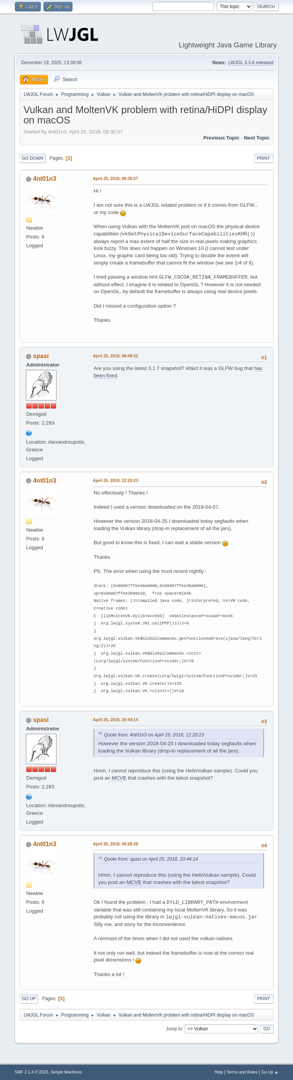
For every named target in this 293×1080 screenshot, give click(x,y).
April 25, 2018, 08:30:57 (115, 178)
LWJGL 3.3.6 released (251, 62)
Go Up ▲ (270, 1072)
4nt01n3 (44, 178)
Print (263, 158)
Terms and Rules (242, 1072)
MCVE (119, 778)
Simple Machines (66, 1072)
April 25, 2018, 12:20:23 (115, 480)
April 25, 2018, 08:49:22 (115, 356)
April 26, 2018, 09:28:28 (115, 844)
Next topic (256, 138)
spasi (41, 356)
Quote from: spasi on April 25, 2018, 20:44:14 (151, 859)
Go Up (28, 998)
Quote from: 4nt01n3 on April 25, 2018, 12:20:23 (154, 735)
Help (218, 1072)
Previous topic (221, 138)
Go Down (32, 158)
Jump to (174, 1028)
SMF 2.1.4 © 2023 (31, 1072)
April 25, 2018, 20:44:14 (115, 719)
